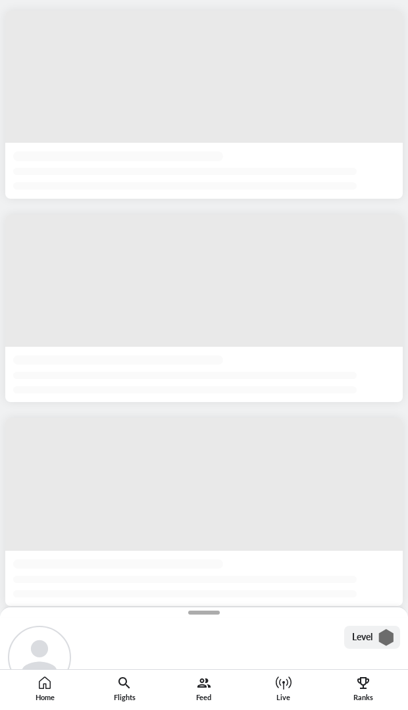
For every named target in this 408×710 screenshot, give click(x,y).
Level (373, 637)
